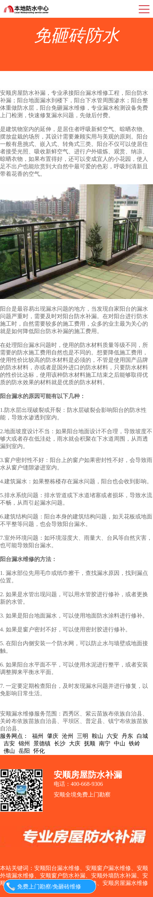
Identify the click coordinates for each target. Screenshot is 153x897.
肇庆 (52, 736)
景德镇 (42, 743)
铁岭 (134, 743)
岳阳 (24, 751)
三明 (82, 736)
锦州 (24, 743)
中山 (119, 743)
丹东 (127, 736)
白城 (142, 736)
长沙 (59, 743)
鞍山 (97, 736)
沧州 (67, 736)
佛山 (9, 751)
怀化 (39, 751)
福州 (37, 736)
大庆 (74, 743)
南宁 (104, 743)
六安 (112, 736)
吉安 (9, 743)
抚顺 (89, 743)
